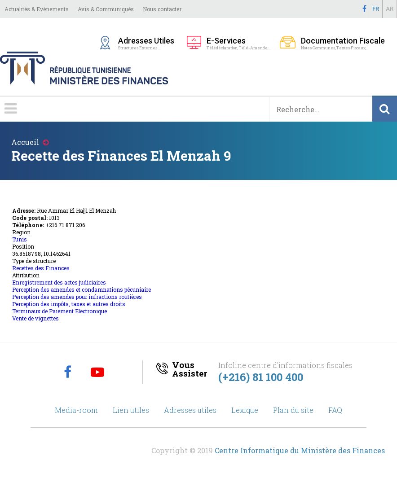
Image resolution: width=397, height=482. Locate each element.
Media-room (76, 410)
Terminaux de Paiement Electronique (59, 311)
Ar (389, 8)
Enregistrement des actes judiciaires (59, 282)
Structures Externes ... (148, 43)
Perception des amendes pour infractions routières (77, 296)
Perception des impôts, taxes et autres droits (68, 303)
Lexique (244, 410)
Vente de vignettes (35, 318)
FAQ (335, 410)
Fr (375, 8)
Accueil (25, 142)
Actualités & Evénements (36, 9)
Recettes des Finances (41, 268)
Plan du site (293, 410)
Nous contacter (162, 9)
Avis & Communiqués (106, 9)
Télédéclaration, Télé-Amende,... (239, 43)
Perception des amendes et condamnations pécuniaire (81, 289)
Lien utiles (131, 410)
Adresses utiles (190, 410)
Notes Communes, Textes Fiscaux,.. (343, 43)
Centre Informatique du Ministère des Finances (300, 450)
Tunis (19, 239)
